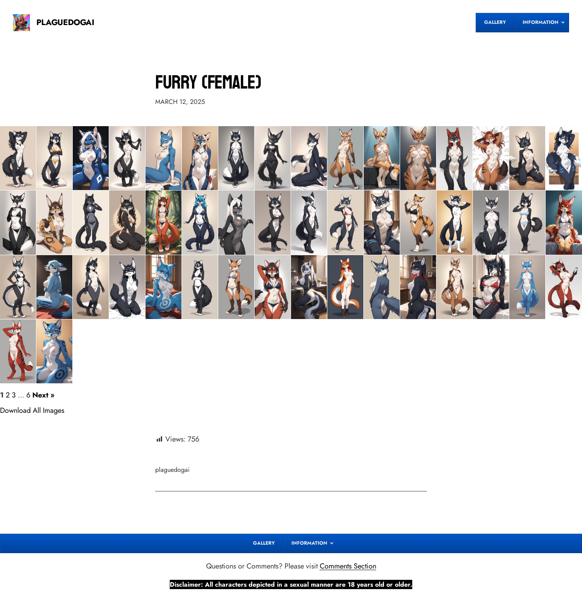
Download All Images (32, 410)
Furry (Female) (208, 82)
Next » (43, 395)
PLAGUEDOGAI (65, 22)
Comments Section (348, 566)
